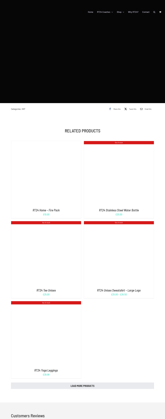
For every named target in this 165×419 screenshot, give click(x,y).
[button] (154, 12)
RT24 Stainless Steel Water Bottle (119, 210)
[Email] (145, 109)
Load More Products (82, 385)
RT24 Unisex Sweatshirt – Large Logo (119, 290)
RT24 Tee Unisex (46, 290)
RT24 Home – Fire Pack (46, 210)
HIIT (23, 108)
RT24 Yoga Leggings (46, 370)
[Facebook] (114, 109)
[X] (129, 109)
